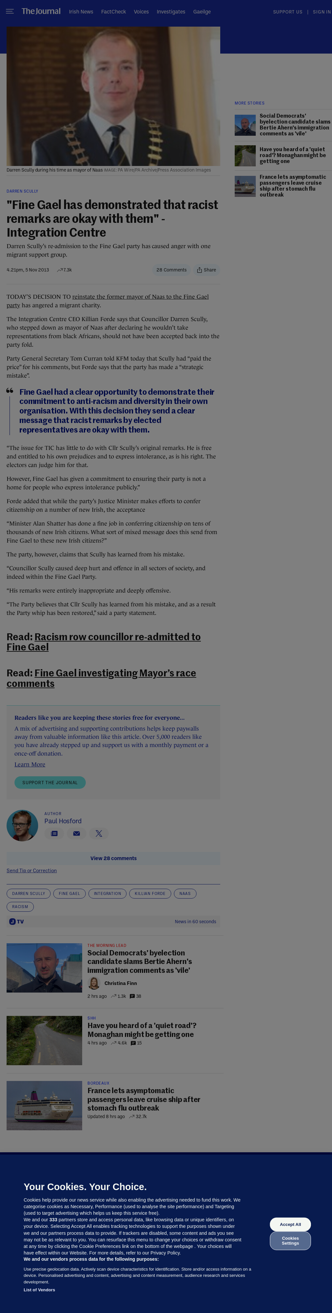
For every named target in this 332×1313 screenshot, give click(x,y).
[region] (166, 1234)
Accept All (290, 1224)
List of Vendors (39, 1289)
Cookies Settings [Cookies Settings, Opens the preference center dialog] (290, 1240)
